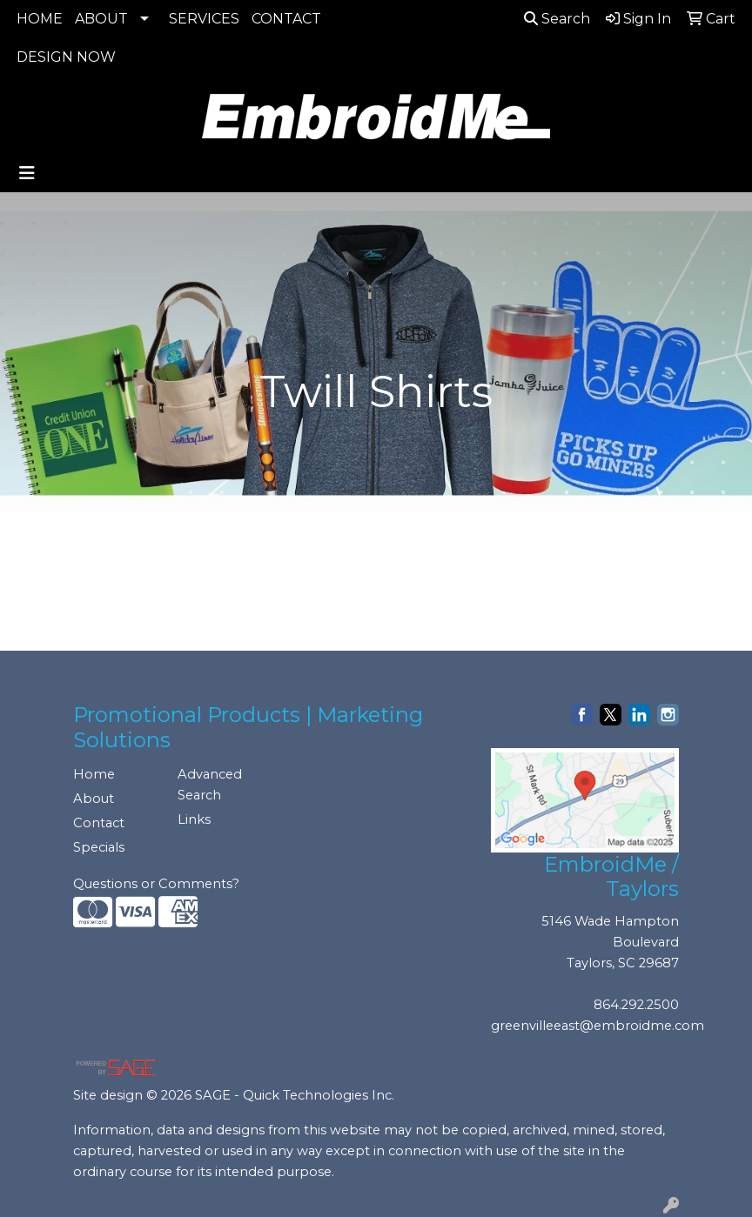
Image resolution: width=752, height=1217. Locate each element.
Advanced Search (210, 784)
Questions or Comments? (156, 884)
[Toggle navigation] (27, 173)
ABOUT (101, 18)
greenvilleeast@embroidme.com (597, 1025)
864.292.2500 (636, 1005)
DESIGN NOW (66, 57)
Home (94, 774)
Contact (98, 823)
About (93, 798)
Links (194, 819)
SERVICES (204, 18)
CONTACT (286, 18)
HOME (40, 18)
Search (557, 18)
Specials (98, 847)
